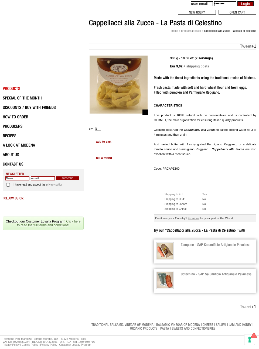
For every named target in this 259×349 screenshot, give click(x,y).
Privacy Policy (11, 344)
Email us (193, 218)
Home (174, 30)
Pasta (198, 30)
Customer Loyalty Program (75, 344)
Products (186, 30)
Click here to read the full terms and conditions (48, 223)
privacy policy (54, 184)
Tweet (245, 46)
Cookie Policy (30, 344)
